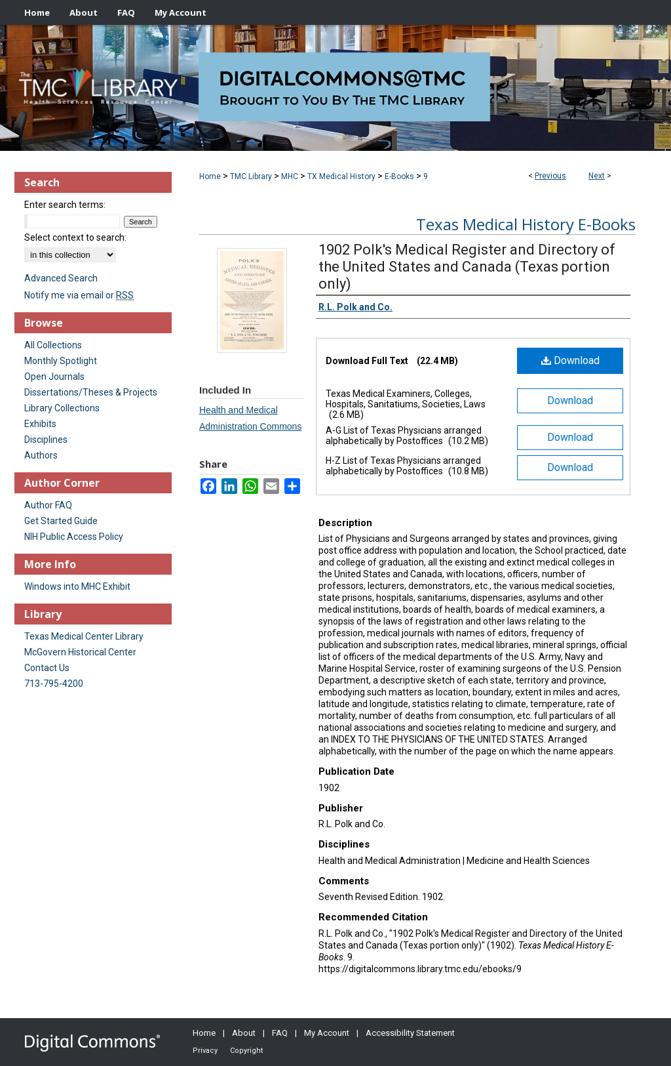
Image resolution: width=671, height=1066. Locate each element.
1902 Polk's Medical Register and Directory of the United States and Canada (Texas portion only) (466, 266)
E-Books (399, 176)
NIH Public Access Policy (73, 536)
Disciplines (45, 439)
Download (570, 360)
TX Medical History (341, 176)
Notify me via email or (79, 295)
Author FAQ (48, 505)
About (244, 1033)
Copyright (246, 1050)
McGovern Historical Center (80, 652)
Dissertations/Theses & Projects (90, 392)
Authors (41, 455)
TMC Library (251, 176)
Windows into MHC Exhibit (77, 586)
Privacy (205, 1050)
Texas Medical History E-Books (526, 224)
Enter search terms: (64, 204)
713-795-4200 (53, 683)
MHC (289, 176)
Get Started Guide (61, 521)
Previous (550, 175)
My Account (326, 1033)
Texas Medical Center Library (84, 636)
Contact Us (46, 668)
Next (596, 175)
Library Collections (62, 408)
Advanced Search (61, 278)
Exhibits (40, 424)
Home (210, 176)
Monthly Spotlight (60, 361)
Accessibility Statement (410, 1033)
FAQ (280, 1033)
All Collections (53, 345)
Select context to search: (75, 237)
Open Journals (54, 376)
